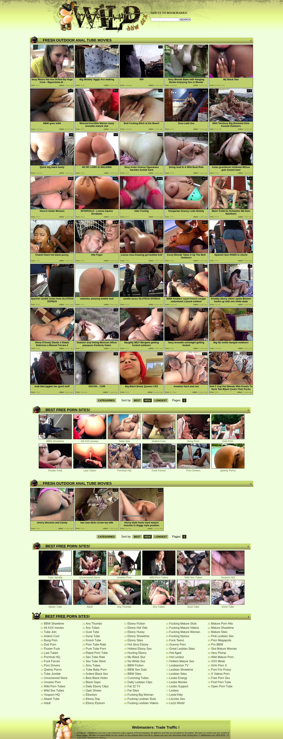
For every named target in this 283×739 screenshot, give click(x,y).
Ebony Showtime (138, 636)
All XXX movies (89, 440)
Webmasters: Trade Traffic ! (156, 727)
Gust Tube (193, 605)
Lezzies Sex (177, 698)
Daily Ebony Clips (97, 686)
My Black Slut (136, 657)
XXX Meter (218, 661)
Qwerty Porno (227, 469)
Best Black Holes (97, 678)
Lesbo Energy (178, 678)
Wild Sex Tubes (193, 576)
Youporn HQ (227, 576)
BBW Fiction (136, 665)
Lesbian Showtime (181, 669)
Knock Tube (93, 640)
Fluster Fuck (55, 469)
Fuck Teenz (176, 640)
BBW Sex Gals (137, 669)
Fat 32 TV (134, 686)
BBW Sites (134, 673)
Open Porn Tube (221, 686)
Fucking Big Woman (141, 694)
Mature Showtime (222, 627)
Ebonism (91, 694)
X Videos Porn (220, 673)
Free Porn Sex (220, 678)
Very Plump (218, 652)
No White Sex (136, 661)
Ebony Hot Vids (138, 627)
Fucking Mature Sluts (183, 623)
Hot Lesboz (176, 657)
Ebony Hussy (136, 631)
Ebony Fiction (136, 623)
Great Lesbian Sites (182, 648)
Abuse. (102, 737)
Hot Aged (175, 652)
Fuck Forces (158, 469)
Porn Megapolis (221, 640)
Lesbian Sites (178, 673)
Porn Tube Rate (96, 644)
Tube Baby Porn (96, 669)
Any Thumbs (124, 605)
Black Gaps (93, 682)
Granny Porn (177, 644)
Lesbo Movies (178, 682)
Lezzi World (176, 703)
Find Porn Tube (221, 682)
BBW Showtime (55, 440)
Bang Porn (193, 440)
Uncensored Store (89, 576)
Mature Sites (219, 631)
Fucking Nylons (179, 636)
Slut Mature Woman (224, 648)
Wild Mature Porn (222, 657)
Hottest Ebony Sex (140, 648)
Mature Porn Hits (222, 623)
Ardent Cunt (158, 440)
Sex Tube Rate (95, 657)
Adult (89, 605)
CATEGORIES (106, 400)
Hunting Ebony (137, 652)
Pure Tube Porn (96, 648)
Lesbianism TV (179, 665)
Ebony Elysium (95, 703)
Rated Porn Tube (97, 652)
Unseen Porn (124, 576)
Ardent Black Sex (97, 673)
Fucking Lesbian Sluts (142, 698)
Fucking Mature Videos (184, 627)
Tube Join (124, 440)
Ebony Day (93, 698)
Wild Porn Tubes (158, 576)
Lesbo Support (178, 686)
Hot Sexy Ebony (138, 644)
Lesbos (174, 690)
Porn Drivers (193, 469)
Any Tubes (158, 605)
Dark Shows (93, 690)
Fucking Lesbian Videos (143, 703)
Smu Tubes (93, 665)
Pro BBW (217, 644)
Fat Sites (133, 690)
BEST (137, 400)
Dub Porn (227, 440)
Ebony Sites (135, 640)
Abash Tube (55, 605)
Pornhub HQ (124, 469)
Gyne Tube (227, 605)
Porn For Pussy (221, 669)
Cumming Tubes (138, 678)
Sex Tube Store (96, 661)
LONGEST (160, 400)
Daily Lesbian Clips (140, 682)
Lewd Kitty (176, 694)
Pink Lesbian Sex (222, 636)
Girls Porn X (219, 665)
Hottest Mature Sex (181, 661)
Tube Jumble (55, 576)
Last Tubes (89, 469)
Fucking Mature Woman (184, 631)
